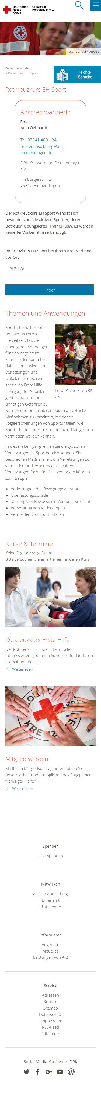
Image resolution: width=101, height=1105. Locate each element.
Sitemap (50, 1008)
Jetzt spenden (50, 855)
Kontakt (51, 1001)
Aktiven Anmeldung (50, 893)
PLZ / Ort (17, 268)
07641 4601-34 (42, 140)
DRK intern (50, 1033)
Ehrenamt (51, 900)
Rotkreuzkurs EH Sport (23, 73)
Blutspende (50, 906)
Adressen (50, 995)
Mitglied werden (26, 758)
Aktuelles (50, 951)
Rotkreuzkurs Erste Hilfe (37, 639)
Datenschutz (50, 1014)
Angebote (50, 944)
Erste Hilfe (22, 68)
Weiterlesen (22, 669)
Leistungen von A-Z (50, 957)
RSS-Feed (50, 1027)
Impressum (50, 1020)
